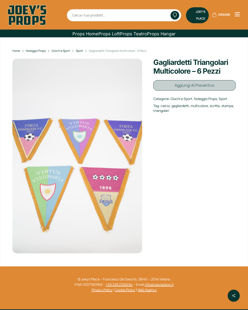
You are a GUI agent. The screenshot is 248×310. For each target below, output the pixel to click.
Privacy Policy (102, 289)
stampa (227, 104)
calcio (165, 104)
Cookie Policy (125, 289)
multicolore (199, 104)
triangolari (161, 109)
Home (16, 51)
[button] (85, 34)
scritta (215, 104)
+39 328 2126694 (119, 284)
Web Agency (147, 289)
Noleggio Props (36, 51)
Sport (79, 51)
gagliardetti (180, 104)
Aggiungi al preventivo (194, 84)
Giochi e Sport (61, 51)
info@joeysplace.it (159, 284)
